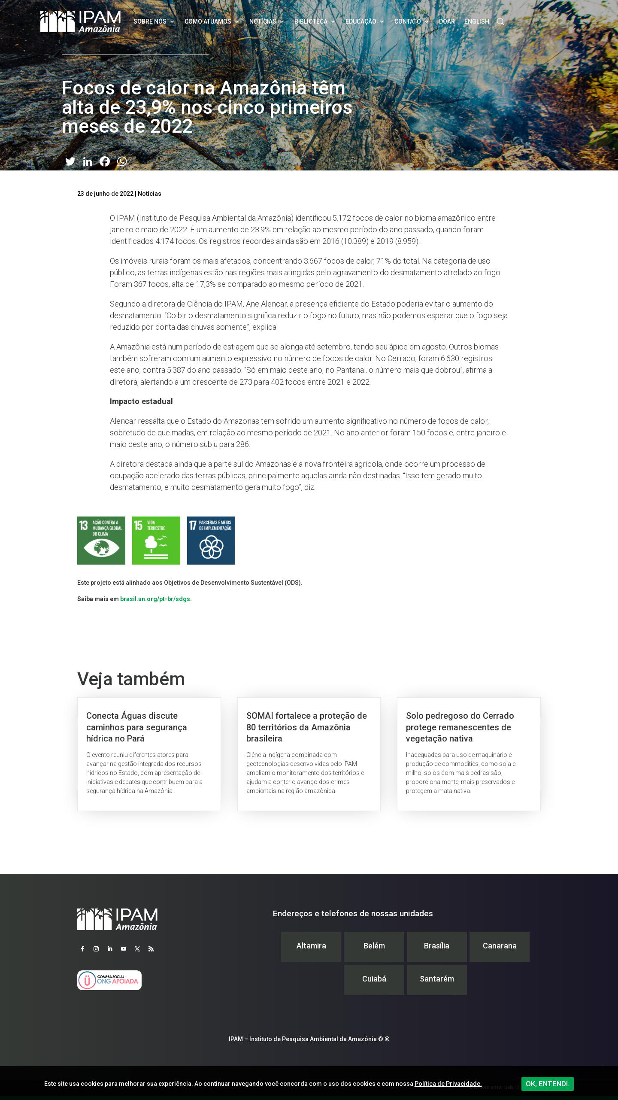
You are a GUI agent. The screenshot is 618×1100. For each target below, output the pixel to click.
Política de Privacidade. (448, 1083)
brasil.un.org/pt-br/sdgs (155, 599)
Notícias (262, 21)
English (476, 21)
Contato (407, 21)
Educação (360, 21)
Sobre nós (150, 21)
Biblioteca (310, 21)
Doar (447, 21)
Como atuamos (208, 21)
